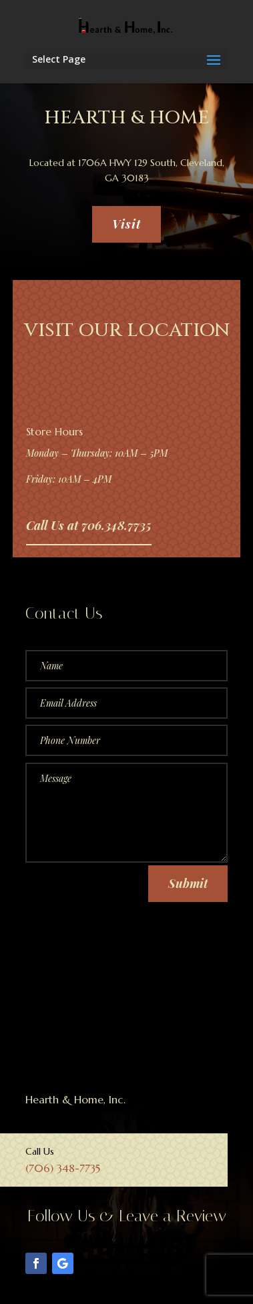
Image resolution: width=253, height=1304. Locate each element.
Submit (188, 883)
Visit (126, 224)
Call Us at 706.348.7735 (89, 525)
